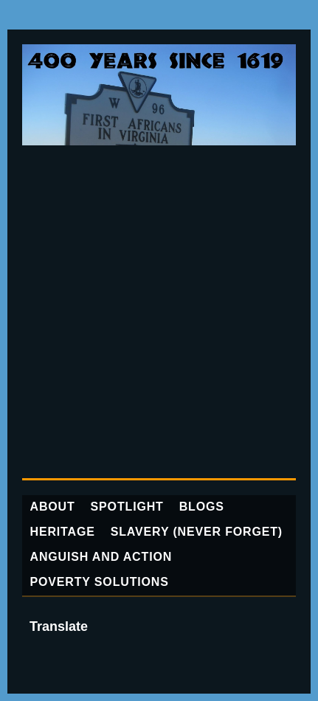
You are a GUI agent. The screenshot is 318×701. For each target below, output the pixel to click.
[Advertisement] (159, 312)
